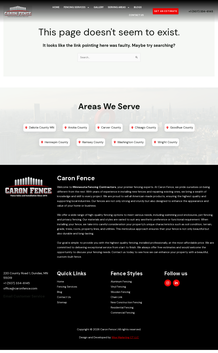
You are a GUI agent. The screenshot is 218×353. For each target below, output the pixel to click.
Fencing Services (76, 7)
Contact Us (136, 15)
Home (55, 7)
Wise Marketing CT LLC (125, 340)
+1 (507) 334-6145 (200, 11)
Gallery (99, 7)
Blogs (138, 7)
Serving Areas (119, 7)
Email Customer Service (27, 297)
